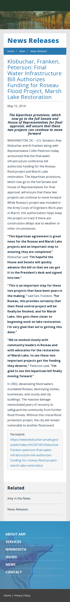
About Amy (16, 534)
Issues (11, 557)
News (22, 51)
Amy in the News (18, 498)
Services (13, 541)
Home (10, 51)
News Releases (33, 40)
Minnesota (16, 549)
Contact (14, 572)
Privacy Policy (22, 595)
